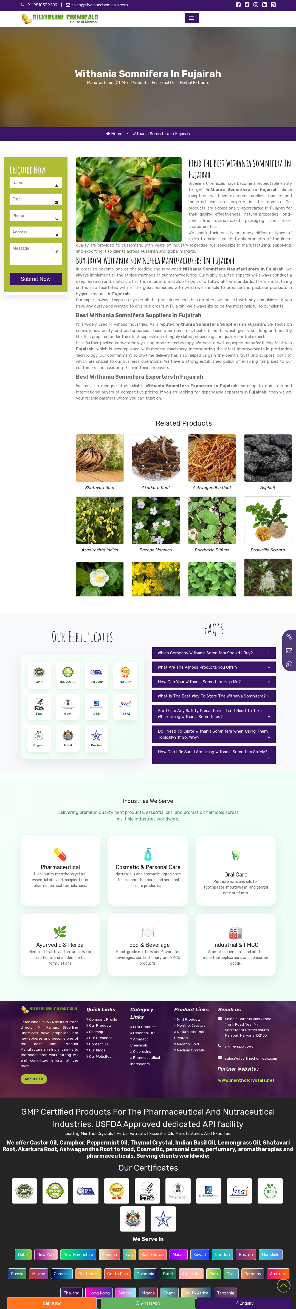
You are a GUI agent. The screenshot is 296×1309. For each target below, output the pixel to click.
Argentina (191, 1273)
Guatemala (88, 1273)
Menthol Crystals (189, 1025)
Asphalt (267, 487)
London (222, 1254)
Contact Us (97, 1044)
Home (114, 133)
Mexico (38, 1273)
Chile (231, 1273)
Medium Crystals (189, 1050)
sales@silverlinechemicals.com (97, 4)
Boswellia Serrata (268, 550)
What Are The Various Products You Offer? (198, 667)
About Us (34, 1079)
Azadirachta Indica (99, 550)
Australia (278, 1273)
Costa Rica (117, 1273)
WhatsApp (148, 1303)
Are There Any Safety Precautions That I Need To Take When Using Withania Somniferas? (210, 713)
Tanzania (225, 1293)
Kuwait (199, 1254)
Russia (17, 1273)
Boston (246, 1254)
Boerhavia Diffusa (212, 550)
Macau (179, 1254)
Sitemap (94, 1032)
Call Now (52, 1303)
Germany (252, 1273)
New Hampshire (78, 1254)
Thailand (71, 1293)
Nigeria (148, 1293)
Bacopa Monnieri (156, 550)
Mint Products (143, 1027)
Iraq (129, 1254)
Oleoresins (140, 1052)
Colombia (145, 1273)
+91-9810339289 (39, 4)
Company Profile (101, 1019)
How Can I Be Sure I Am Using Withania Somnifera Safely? (212, 751)
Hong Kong (99, 1293)
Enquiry (244, 1303)
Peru (213, 1273)
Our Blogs (95, 1050)
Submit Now (36, 279)
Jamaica (62, 1273)
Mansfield (271, 1254)
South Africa (196, 1293)
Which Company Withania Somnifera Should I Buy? (205, 653)
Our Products (99, 1025)
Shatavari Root (100, 487)
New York (46, 1254)
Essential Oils (143, 1033)
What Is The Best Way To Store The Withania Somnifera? (212, 696)
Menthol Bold (186, 1044)
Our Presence (99, 1038)
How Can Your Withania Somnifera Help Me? (199, 681)
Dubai (23, 1254)
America (109, 1254)
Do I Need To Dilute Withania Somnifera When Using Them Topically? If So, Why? (213, 734)
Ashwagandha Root (212, 487)
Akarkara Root (156, 487)
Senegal (126, 1293)
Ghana (169, 1293)
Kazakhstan (153, 1254)
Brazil (168, 1273)
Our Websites (98, 1056)
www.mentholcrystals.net (246, 1080)
